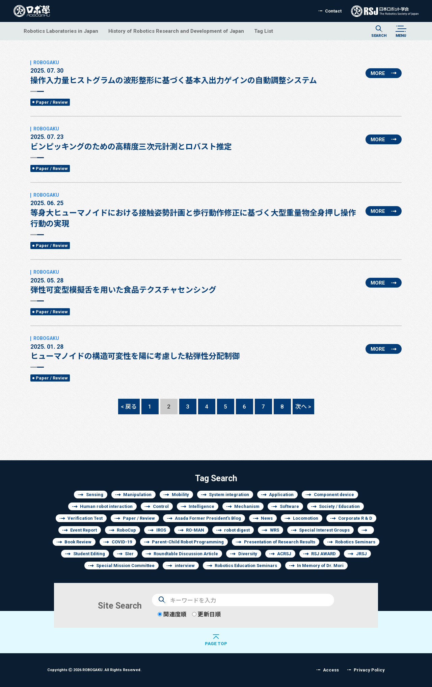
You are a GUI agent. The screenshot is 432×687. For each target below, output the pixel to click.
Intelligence (201, 506)
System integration (229, 494)
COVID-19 (122, 542)
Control (161, 506)
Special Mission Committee (125, 565)
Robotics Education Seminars (246, 565)
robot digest (237, 530)
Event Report (83, 530)
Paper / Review (52, 102)
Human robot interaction (106, 506)
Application (281, 494)
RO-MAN (195, 530)
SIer (129, 553)
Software (289, 506)
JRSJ (361, 553)
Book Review (77, 542)
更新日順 (206, 614)
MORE (378, 73)
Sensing (94, 494)
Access (331, 670)
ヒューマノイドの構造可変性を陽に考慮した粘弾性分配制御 (135, 348)
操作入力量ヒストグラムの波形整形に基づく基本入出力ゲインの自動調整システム (173, 72)
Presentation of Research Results (279, 542)
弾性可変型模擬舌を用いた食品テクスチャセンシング (123, 282)
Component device (334, 494)
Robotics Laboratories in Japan (61, 30)
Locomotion (305, 518)
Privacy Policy (369, 670)
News (267, 518)
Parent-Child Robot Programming (188, 542)
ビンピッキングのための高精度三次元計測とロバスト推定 (131, 138)
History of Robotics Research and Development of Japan (176, 30)
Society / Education (339, 506)
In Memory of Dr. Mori (320, 565)
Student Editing (89, 553)
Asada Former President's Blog (208, 518)
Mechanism (247, 506)
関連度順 (172, 614)
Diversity (247, 553)
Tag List (263, 30)
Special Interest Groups (324, 530)
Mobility (180, 494)
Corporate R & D (355, 518)
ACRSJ (284, 553)
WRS (274, 530)
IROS (161, 530)
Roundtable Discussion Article (186, 553)
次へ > (303, 406)
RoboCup (126, 530)
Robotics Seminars (355, 542)
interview (185, 565)
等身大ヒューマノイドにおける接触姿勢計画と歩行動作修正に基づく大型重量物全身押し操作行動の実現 (195, 210)
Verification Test (85, 518)
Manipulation (137, 494)
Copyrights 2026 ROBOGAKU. (94, 669)
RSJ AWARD (323, 553)
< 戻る (129, 406)
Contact (333, 11)
